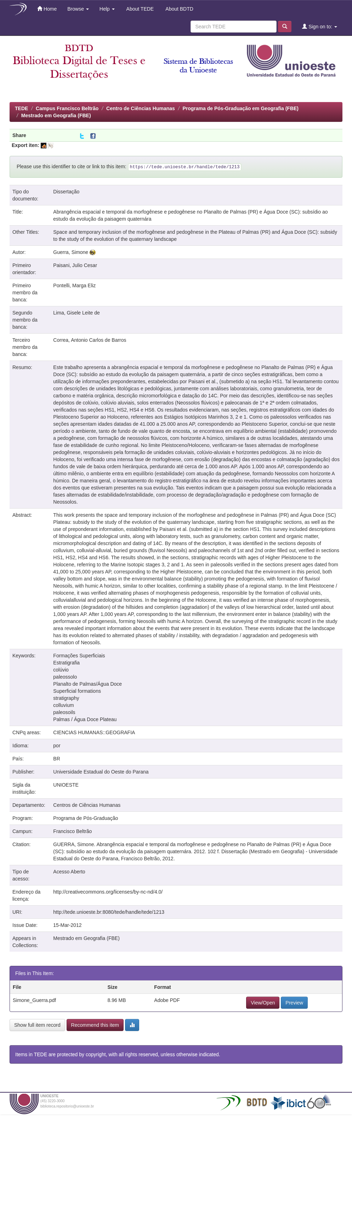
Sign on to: (319, 26)
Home (47, 9)
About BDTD (178, 9)
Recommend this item (95, 1025)
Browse (78, 9)
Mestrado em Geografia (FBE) (56, 115)
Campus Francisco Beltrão (67, 108)
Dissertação (66, 191)
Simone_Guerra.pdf (34, 1000)
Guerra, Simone (70, 252)
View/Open (263, 1003)
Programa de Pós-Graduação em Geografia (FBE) (240, 108)
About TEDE (139, 9)
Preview (294, 1003)
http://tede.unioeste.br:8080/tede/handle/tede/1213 (108, 912)
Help (107, 9)
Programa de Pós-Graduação (85, 818)
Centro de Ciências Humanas (140, 108)
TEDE (21, 108)
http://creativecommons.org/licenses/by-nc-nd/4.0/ (108, 892)
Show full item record (37, 1025)
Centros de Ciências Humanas (86, 805)
